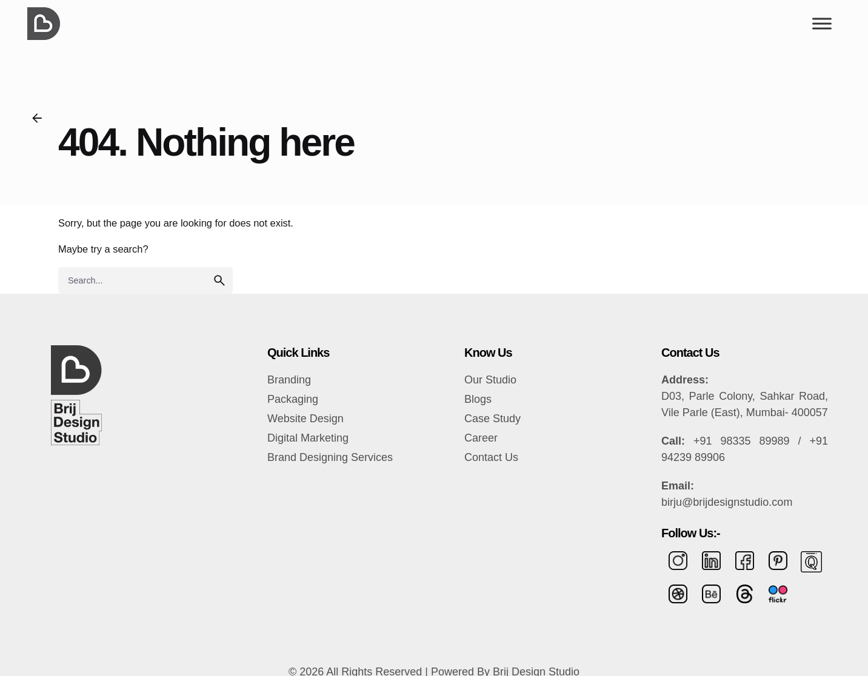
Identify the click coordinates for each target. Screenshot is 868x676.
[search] (219, 280)
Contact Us (491, 457)
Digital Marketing (308, 438)
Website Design (305, 419)
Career (481, 438)
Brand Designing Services (330, 457)
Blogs (478, 399)
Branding (289, 380)
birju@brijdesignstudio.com (726, 502)
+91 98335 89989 (741, 441)
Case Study (492, 419)
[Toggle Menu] (822, 23)
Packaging (292, 399)
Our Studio (490, 380)
